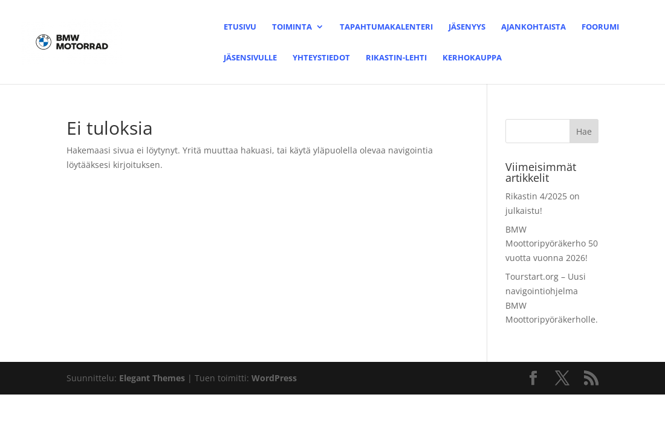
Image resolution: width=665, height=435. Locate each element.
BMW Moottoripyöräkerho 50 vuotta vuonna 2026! (551, 244)
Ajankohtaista (533, 27)
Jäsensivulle (250, 58)
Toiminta (292, 27)
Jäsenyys (467, 27)
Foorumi (600, 27)
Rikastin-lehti (396, 58)
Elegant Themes (152, 378)
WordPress (274, 378)
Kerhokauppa (472, 58)
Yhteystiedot (321, 58)
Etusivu (240, 27)
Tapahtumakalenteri (386, 27)
